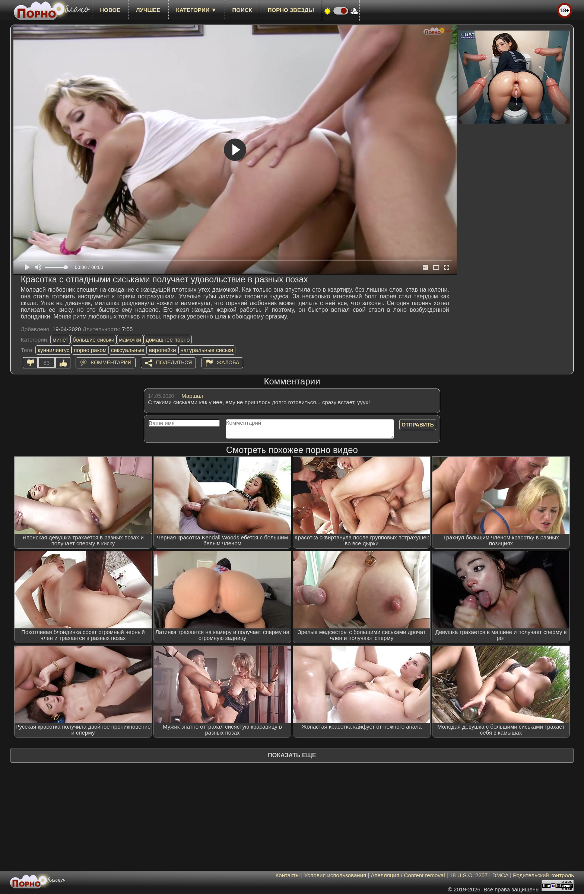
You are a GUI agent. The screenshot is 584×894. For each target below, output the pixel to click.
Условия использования (335, 875)
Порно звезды (291, 10)
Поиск (242, 10)
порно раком (90, 350)
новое (110, 10)
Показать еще (292, 755)
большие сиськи (93, 339)
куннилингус (53, 350)
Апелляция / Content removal (408, 875)
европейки (162, 350)
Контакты (288, 875)
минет (60, 339)
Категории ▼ (196, 10)
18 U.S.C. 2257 (469, 875)
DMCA (500, 875)
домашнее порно (168, 339)
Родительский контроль (543, 875)
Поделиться (174, 362)
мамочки (130, 339)
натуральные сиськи (207, 350)
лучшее (148, 10)
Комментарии (111, 362)
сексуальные (128, 350)
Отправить (418, 425)
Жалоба (228, 362)
